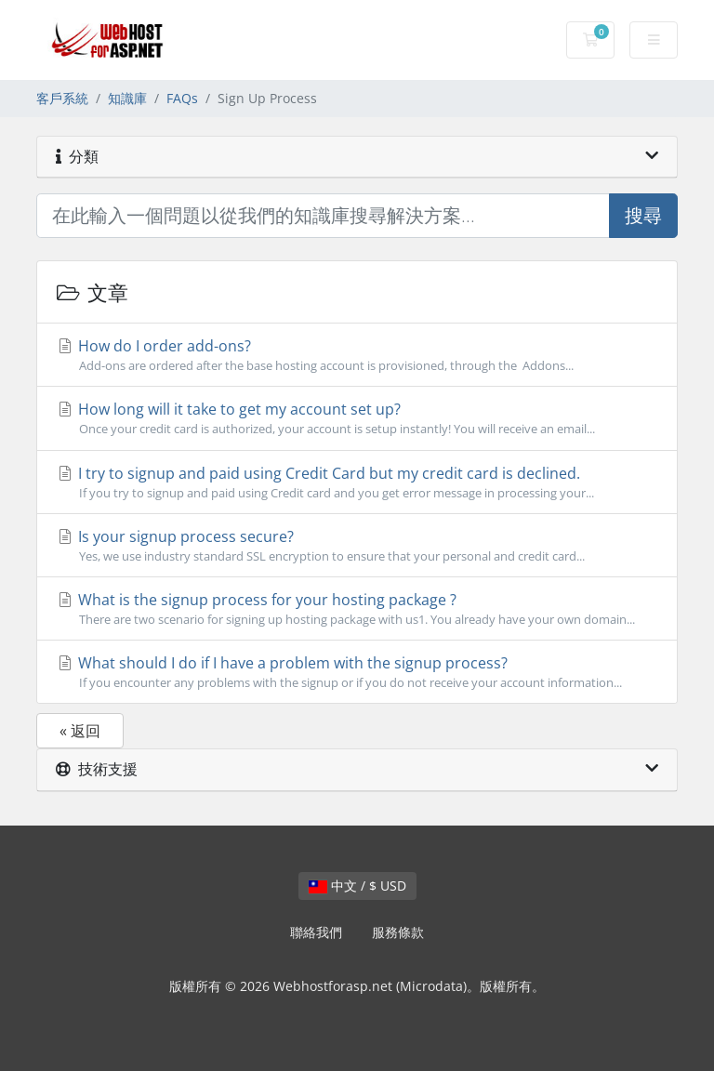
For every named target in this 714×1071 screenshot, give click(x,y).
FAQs (182, 98)
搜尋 (643, 215)
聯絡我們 (316, 932)
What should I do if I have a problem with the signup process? (357, 672)
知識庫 (127, 98)
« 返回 (80, 731)
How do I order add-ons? (357, 355)
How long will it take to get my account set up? (357, 418)
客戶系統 (62, 98)
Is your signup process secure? (357, 545)
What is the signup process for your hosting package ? (357, 608)
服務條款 (398, 932)
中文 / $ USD (357, 885)
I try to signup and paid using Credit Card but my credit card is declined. (357, 482)
